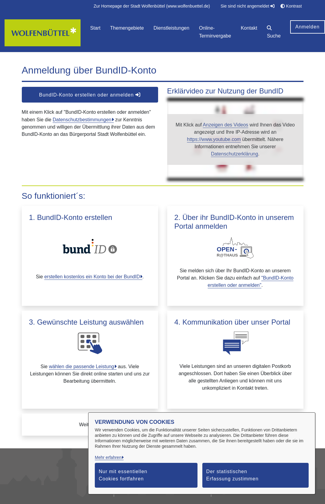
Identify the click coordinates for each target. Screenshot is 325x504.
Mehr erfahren (108, 457)
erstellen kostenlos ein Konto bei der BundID (92, 276)
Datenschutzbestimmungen (82, 119)
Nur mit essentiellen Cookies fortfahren (123, 475)
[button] (273, 33)
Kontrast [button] (291, 6)
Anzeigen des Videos (225, 124)
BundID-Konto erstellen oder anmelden (90, 94)
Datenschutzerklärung (234, 153)
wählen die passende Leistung (81, 366)
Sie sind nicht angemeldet (247, 6)
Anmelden (307, 26)
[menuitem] (151, 6)
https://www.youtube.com (214, 139)
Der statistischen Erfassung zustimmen (232, 475)
